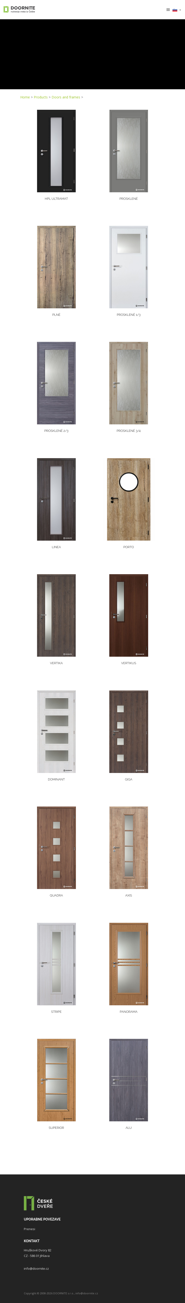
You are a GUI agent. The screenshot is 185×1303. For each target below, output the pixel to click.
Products (41, 97)
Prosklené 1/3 (129, 315)
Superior (56, 1128)
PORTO (128, 547)
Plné (56, 315)
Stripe (56, 1011)
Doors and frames (66, 97)
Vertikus (128, 663)
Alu (129, 1128)
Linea (56, 547)
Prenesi (29, 1229)
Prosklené (128, 198)
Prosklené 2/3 (56, 431)
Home (25, 97)
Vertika (56, 663)
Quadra (56, 895)
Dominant (56, 779)
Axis (128, 895)
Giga (128, 779)
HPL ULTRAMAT (56, 198)
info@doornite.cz (36, 1268)
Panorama (128, 1011)
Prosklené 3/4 (128, 431)
